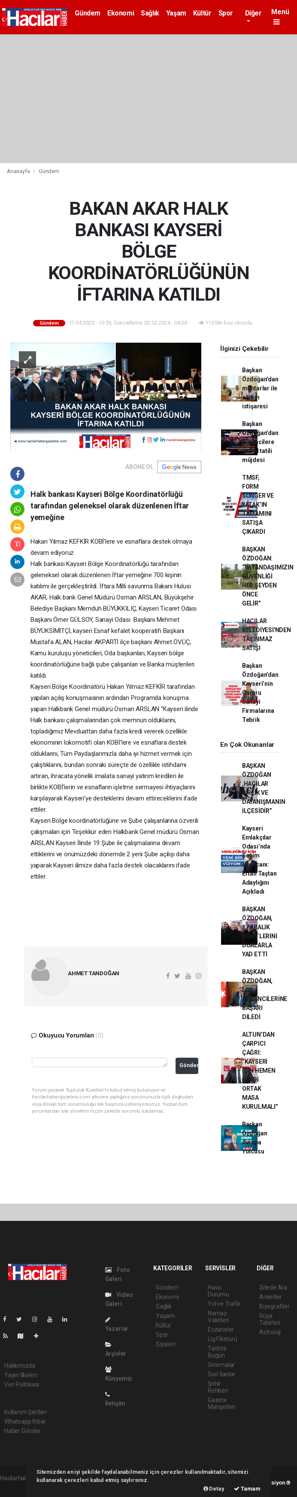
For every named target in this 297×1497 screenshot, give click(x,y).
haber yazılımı (18, 1487)
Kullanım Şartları (25, 1412)
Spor (225, 13)
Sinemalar (221, 1364)
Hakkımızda (19, 1365)
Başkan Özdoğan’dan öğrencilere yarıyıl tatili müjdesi (260, 441)
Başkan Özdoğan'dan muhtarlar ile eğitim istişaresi (260, 388)
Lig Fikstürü (222, 1339)
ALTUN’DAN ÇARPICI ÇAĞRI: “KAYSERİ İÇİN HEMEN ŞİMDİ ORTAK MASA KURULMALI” (260, 1070)
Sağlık (150, 13)
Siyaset (166, 1344)
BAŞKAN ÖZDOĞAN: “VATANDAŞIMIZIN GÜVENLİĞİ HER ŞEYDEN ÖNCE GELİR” (268, 576)
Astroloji (270, 1332)
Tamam (247, 1488)
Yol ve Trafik (224, 1303)
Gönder (188, 1065)
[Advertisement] (148, 99)
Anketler (270, 1296)
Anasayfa (19, 171)
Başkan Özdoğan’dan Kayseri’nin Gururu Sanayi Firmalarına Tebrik (260, 692)
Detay (213, 1488)
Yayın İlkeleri (20, 1375)
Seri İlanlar (222, 1374)
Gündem (87, 13)
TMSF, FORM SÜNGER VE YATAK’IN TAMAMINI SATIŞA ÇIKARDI (258, 504)
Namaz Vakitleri (218, 1317)
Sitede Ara (273, 1287)
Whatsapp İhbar (25, 1421)
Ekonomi (120, 13)
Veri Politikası (21, 1384)
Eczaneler (221, 1329)
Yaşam (176, 13)
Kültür (202, 13)
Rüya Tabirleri (269, 1319)
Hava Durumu (218, 1291)
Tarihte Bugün (217, 1352)
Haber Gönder (22, 1430)
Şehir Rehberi (218, 1387)
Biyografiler (274, 1306)
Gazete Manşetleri (222, 1403)
